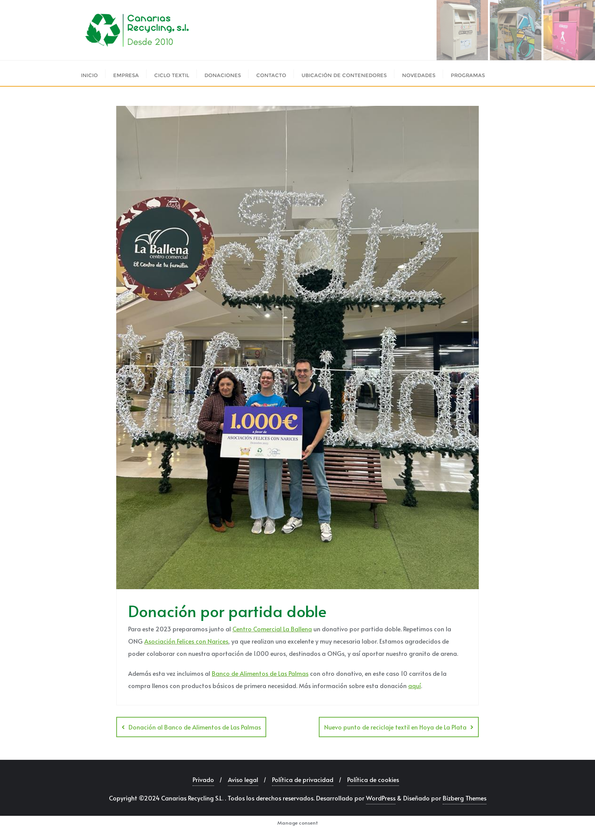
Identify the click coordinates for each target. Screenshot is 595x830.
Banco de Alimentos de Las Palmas (260, 673)
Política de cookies (373, 779)
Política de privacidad (302, 779)
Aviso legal (243, 779)
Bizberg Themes (464, 798)
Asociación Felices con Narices (186, 641)
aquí (414, 685)
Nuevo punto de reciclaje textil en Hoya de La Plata (395, 727)
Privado (203, 779)
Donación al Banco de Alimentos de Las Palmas (195, 727)
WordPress (381, 798)
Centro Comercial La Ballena (272, 628)
